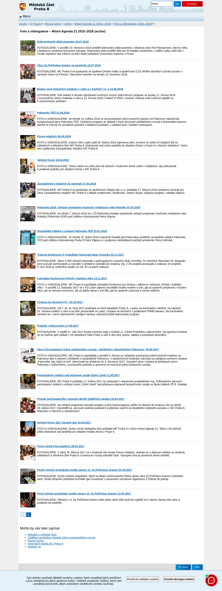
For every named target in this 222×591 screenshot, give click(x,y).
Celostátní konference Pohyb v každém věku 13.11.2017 (72, 278)
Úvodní (23, 23)
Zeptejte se (34, 546)
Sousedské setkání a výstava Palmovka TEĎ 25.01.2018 (72, 231)
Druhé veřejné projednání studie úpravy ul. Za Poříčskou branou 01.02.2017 (84, 469)
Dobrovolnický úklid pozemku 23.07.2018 (63, 41)
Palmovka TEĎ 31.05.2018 (53, 112)
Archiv (68, 23)
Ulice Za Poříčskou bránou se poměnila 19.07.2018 (68, 65)
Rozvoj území (53, 23)
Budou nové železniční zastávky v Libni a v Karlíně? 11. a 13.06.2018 (80, 89)
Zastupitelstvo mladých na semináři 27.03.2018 (66, 183)
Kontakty (192, 3)
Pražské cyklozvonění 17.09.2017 (58, 325)
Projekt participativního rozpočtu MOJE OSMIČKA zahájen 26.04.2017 (80, 398)
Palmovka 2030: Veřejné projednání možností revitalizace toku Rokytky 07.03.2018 (88, 207)
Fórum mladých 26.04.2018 (54, 136)
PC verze (183, 567)
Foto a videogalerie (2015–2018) (133, 23)
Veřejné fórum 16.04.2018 (53, 160)
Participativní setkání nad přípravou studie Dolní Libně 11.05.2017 (78, 375)
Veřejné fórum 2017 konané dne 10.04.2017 (64, 422)
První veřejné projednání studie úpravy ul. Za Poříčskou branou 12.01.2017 (84, 493)
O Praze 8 (36, 23)
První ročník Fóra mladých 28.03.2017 (60, 446)
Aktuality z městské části (42, 534)
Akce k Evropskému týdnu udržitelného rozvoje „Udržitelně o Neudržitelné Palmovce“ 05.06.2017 (98, 349)
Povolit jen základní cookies (142, 579)
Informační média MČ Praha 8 (45, 543)
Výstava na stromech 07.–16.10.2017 (60, 302)
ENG (197, 567)
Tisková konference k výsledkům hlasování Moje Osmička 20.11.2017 (80, 254)
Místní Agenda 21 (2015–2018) (93, 23)
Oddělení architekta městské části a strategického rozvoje (61, 537)
